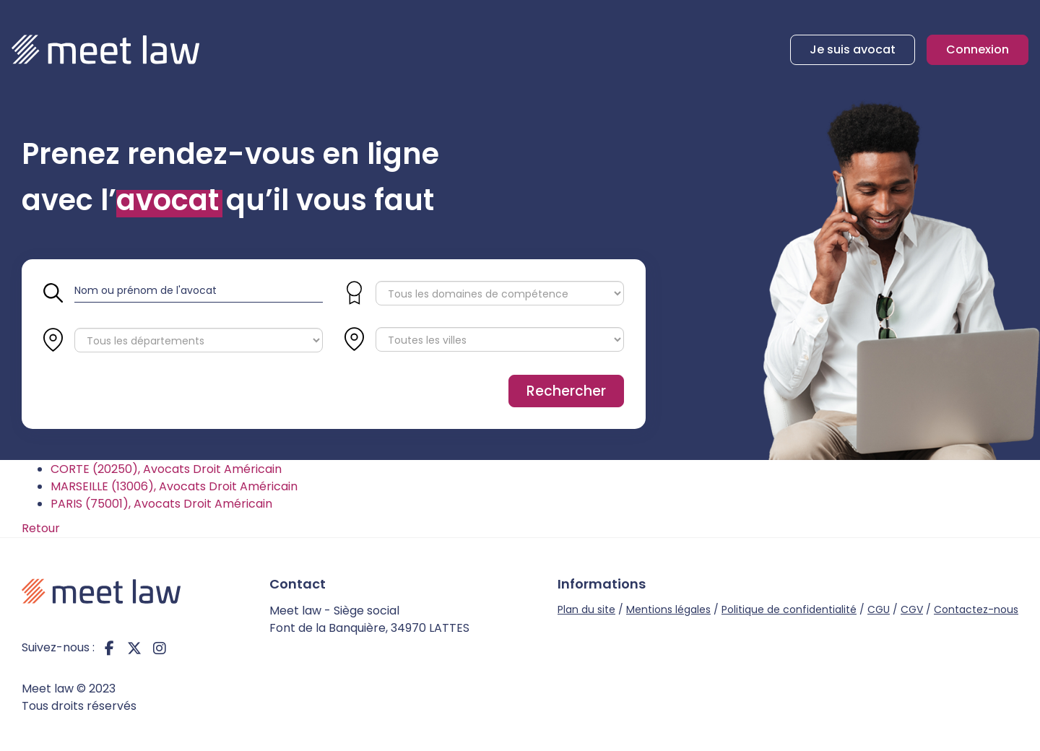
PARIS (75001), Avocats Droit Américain (161, 503)
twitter (134, 648)
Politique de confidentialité (789, 609)
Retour (41, 528)
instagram (159, 648)
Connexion (977, 49)
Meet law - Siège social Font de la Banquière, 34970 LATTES (369, 619)
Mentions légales (668, 609)
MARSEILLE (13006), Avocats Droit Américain (174, 486)
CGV (912, 609)
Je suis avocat (853, 49)
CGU (878, 609)
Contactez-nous (976, 609)
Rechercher (566, 391)
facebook (109, 648)
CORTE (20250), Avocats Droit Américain (166, 469)
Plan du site (586, 609)
